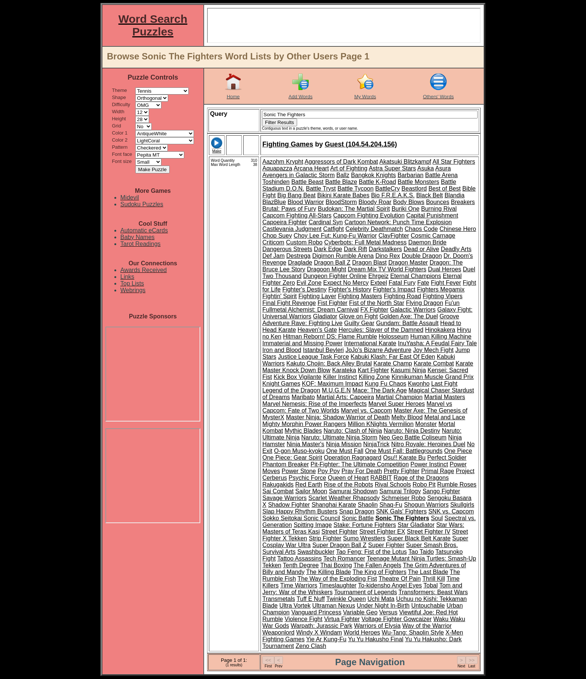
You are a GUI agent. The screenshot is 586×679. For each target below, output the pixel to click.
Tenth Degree (301, 565)
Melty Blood (407, 417)
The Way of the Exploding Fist (337, 578)
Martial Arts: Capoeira (345, 397)
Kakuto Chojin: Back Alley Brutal (329, 363)
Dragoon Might (326, 269)
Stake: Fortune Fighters (364, 525)
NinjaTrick (376, 444)
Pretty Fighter (402, 471)
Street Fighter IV (429, 531)
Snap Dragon (356, 511)
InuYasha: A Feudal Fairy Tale (437, 343)
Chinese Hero (458, 229)
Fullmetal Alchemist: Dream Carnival (310, 309)
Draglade (300, 262)
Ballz (342, 175)
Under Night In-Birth (383, 605)
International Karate (370, 343)
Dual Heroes (444, 269)
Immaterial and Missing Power (302, 343)
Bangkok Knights (373, 175)
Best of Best (444, 188)
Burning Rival (439, 209)
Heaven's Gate (317, 330)
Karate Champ (392, 363)
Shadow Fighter (289, 504)
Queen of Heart (348, 478)
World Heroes (362, 632)
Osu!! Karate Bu (404, 457)
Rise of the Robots (348, 484)
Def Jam (273, 256)
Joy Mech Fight (433, 350)
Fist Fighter (333, 303)
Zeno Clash (311, 646)
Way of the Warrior (426, 626)
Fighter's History (349, 289)
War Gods (275, 626)
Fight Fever (446, 283)
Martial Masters (444, 397)
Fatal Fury (402, 283)
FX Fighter (374, 309)
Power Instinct (429, 464)
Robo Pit (424, 484)
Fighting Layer (317, 296)
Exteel (378, 283)
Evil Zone (309, 283)
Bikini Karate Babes (343, 195)
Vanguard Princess (316, 612)
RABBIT (381, 478)
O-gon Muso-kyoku (299, 451)
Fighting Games (287, 144)
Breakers (463, 202)
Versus (388, 612)
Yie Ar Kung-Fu (326, 639)
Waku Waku (449, 619)
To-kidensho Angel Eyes (390, 585)
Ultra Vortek (295, 605)
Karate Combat (434, 363)
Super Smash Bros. (432, 545)
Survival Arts (279, 552)
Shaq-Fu (390, 504)
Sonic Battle (358, 518)
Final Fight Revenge (289, 303)
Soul (437, 518)
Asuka (425, 168)
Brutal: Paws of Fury (289, 209)
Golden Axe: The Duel (408, 316)
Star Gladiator (416, 525)
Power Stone (299, 471)
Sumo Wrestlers (364, 538)
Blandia (454, 195)
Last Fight (444, 383)
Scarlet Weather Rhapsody (344, 498)
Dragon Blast (369, 262)
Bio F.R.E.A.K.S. (392, 195)
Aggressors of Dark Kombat (341, 161)
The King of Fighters (379, 572)
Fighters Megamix (441, 289)
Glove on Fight (358, 316)
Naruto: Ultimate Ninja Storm (339, 437)
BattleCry (387, 188)
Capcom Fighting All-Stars (296, 215)
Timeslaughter (338, 585)
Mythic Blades (303, 431)
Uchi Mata (380, 599)
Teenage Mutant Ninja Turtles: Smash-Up (421, 558)
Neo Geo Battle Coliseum (413, 437)
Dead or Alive (421, 249)
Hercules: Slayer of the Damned (381, 330)
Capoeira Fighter (284, 222)
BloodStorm (341, 202)
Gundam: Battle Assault (407, 323)
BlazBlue (274, 202)
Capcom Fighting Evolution (368, 215)
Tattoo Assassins (299, 558)
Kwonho (419, 383)
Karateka (344, 370)
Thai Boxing (336, 565)
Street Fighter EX (382, 531)
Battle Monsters (418, 182)
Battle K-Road (377, 182)
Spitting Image (313, 525)
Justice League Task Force (313, 357)
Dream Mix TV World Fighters (387, 269)
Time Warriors (298, 585)
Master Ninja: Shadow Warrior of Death (338, 417)
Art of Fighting (348, 168)
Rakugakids (278, 484)
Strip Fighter (325, 538)
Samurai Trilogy (400, 491)
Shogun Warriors (426, 504)
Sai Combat (278, 491)
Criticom (273, 242)
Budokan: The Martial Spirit (354, 209)
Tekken (271, 565)
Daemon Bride (427, 242)
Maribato (303, 397)
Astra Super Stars (392, 168)
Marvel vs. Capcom (366, 410)
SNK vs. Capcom (451, 511)
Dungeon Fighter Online (335, 276)
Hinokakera (440, 330)
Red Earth (308, 484)
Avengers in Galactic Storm (298, 175)
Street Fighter (339, 531)
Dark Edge (328, 249)
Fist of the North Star (376, 303)
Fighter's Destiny (304, 289)
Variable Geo (360, 612)
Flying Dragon (424, 303)
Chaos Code (421, 229)
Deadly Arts (456, 249)
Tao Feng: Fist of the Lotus (371, 552)
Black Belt (429, 195)
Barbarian (410, 175)
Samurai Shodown (353, 491)
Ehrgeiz (378, 276)
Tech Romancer (344, 558)
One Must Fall (345, 451)
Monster (426, 424)
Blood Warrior (306, 202)
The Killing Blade (328, 572)
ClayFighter (394, 235)
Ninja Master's (305, 444)
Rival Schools (393, 484)
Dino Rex (387, 256)
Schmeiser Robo (403, 498)
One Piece (458, 451)
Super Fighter (386, 545)
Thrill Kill (433, 578)
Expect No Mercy (346, 283)
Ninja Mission (343, 444)
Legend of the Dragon (291, 390)
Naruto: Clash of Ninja (353, 431)
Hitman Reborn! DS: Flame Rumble (330, 336)
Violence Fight (304, 619)
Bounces (437, 202)
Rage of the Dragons (421, 478)
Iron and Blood (281, 350)
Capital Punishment (432, 215)
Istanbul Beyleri (323, 350)
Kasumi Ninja (408, 370)
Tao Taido (421, 552)
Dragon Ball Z (332, 262)
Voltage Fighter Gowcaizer (396, 619)
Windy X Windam (319, 632)
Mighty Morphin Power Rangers (304, 424)
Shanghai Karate (334, 504)
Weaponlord (278, 632)
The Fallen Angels (377, 565)
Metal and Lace (444, 417)
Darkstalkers (385, 249)
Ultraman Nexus (333, 605)
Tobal (430, 585)
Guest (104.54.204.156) (361, 144)
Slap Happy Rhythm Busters (299, 511)
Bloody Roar (374, 202)
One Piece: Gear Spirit (292, 457)
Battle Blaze (341, 182)
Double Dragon (422, 256)
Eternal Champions (415, 276)
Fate (423, 283)
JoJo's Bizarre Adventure (378, 350)
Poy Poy (329, 471)
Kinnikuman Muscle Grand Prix (433, 377)
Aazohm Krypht (282, 161)
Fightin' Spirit (279, 296)
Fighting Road (402, 296)
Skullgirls (462, 504)
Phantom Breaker (285, 464)
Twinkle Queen (346, 599)
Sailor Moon (311, 491)
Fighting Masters (360, 296)
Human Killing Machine (441, 336)
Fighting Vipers (442, 296)
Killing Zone (374, 377)
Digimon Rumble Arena (343, 256)
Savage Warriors (284, 498)
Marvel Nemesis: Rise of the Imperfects (314, 404)
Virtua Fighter (342, 619)
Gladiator (325, 316)
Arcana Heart (311, 168)
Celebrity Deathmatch (374, 229)
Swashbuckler (315, 552)
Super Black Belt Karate (419, 538)
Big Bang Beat (296, 195)
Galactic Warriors (412, 309)
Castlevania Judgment (291, 229)
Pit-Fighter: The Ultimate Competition (360, 464)
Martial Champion (399, 397)
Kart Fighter (373, 370)
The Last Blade (428, 572)
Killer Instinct (340, 377)
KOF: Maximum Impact (332, 383)
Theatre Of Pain (400, 578)
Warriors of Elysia (377, 626)
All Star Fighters (453, 161)
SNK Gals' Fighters (401, 511)
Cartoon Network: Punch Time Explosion (398, 222)
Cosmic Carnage (433, 235)
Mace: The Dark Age (379, 390)
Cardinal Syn (326, 222)
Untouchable (428, 605)
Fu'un (452, 303)
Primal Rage (437, 471)
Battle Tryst (321, 188)
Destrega (298, 256)
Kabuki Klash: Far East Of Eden (393, 357)
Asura (443, 168)
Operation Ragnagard (353, 457)
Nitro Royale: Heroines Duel (428, 444)
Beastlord (414, 188)
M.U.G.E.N (336, 390)
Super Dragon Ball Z (339, 545)
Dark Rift (355, 249)
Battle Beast (307, 182)
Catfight (333, 229)
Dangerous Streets (287, 249)
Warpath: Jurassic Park (321, 626)
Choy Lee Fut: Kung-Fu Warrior (335, 235)
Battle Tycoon (355, 188)
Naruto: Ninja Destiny (412, 431)
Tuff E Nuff (311, 599)
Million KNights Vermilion (381, 424)
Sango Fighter (441, 491)
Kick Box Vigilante (297, 377)
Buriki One (406, 209)
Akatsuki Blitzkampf (405, 161)
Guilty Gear (359, 323)
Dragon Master (408, 262)
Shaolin (367, 504)
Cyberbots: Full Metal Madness (365, 242)
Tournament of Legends (365, 592)
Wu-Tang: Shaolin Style (413, 632)
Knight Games (281, 383)
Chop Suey (277, 235)
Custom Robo (304, 242)
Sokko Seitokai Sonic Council (301, 518)
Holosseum (393, 336)
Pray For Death (362, 471)
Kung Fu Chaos (385, 383)
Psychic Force (307, 478)
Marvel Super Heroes (396, 404)
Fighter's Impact (394, 289)
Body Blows (409, 202)
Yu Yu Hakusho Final (375, 639)
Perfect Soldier (446, 457)
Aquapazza (277, 168)
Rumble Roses (456, 484)
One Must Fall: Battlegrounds (403, 451)
